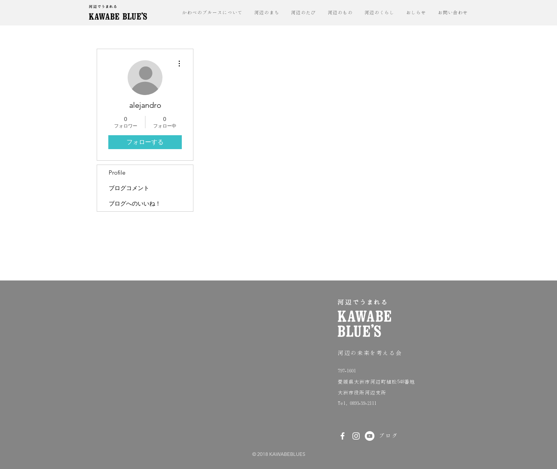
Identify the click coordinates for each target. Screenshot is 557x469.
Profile (117, 172)
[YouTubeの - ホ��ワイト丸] (369, 436)
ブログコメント (129, 188)
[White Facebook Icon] (342, 436)
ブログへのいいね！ (135, 203)
